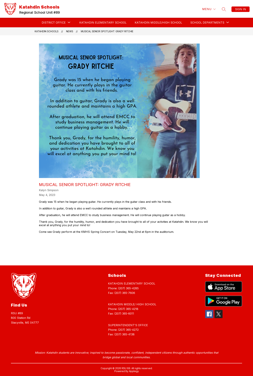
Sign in (240, 9)
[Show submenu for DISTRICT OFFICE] (54, 22)
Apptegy (134, 371)
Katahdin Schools (46, 31)
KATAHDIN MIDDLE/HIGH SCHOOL (158, 22)
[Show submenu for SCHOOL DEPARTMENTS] (207, 22)
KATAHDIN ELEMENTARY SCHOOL (102, 22)
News (69, 31)
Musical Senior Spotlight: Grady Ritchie (107, 31)
